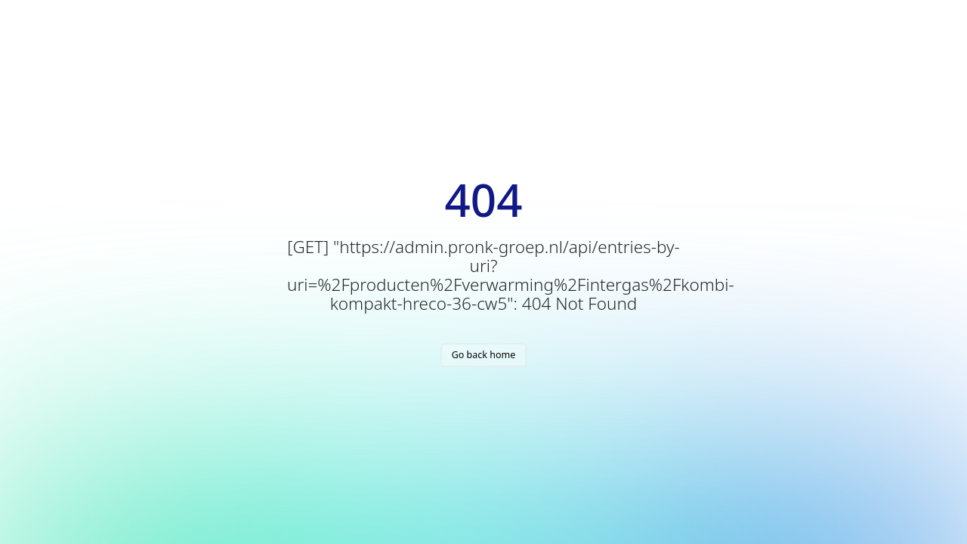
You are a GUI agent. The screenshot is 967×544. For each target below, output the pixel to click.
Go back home (484, 354)
